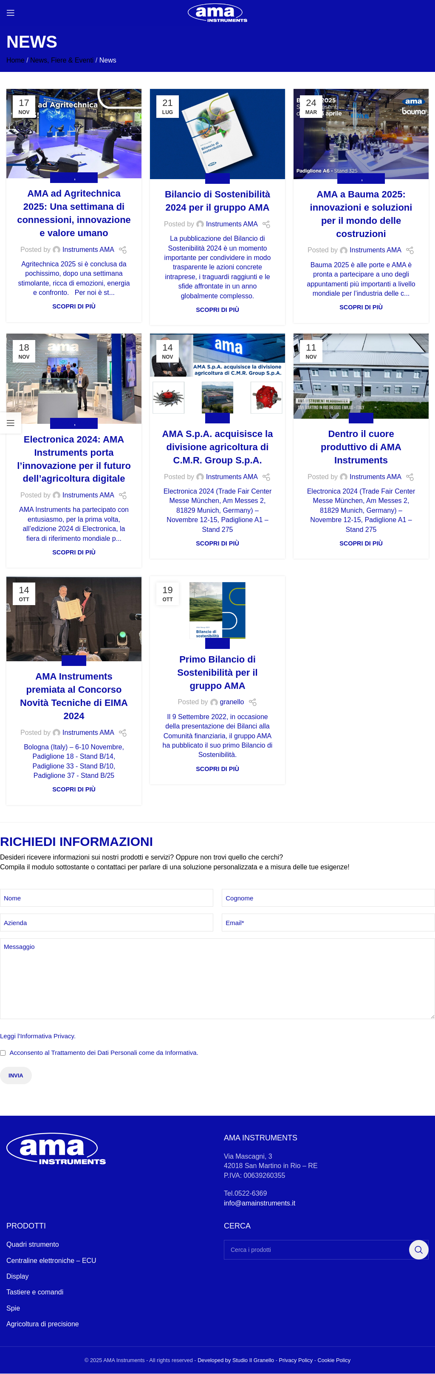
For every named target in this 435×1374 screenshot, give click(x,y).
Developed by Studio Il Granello (236, 1360)
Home (15, 60)
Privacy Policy (296, 1360)
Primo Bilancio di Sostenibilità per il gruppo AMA (217, 672)
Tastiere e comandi (34, 1293)
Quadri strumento (32, 1245)
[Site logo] (217, 12)
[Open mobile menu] (10, 12)
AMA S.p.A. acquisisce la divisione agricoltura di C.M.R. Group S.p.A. (217, 447)
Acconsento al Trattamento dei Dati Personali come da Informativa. (103, 1052)
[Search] (326, 1250)
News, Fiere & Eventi (61, 60)
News (85, 177)
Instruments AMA (88, 249)
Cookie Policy (334, 1360)
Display (17, 1276)
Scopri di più (74, 306)
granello (232, 702)
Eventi (64, 177)
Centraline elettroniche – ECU (51, 1261)
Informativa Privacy (47, 1036)
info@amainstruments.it (259, 1203)
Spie (13, 1308)
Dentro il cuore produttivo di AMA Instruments (361, 447)
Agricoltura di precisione (42, 1324)
